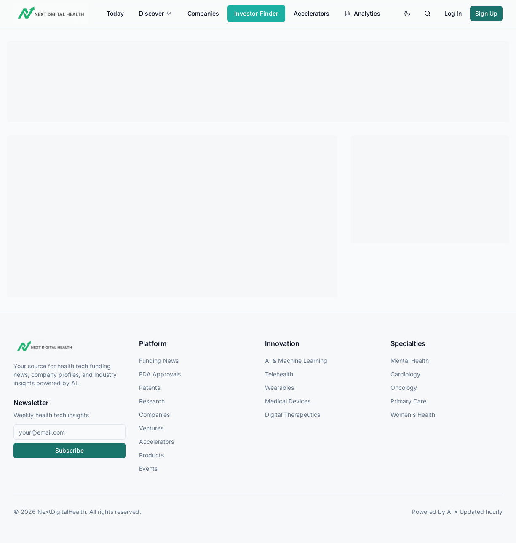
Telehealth (279, 374)
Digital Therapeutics (292, 414)
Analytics (362, 13)
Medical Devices (287, 401)
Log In (453, 13)
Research (152, 401)
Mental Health (409, 360)
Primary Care (408, 401)
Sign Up (486, 13)
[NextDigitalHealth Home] (69, 346)
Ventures (151, 428)
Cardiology (405, 374)
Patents (149, 387)
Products (151, 455)
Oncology (403, 387)
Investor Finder (256, 13)
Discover (155, 13)
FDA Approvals (160, 374)
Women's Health (412, 414)
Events (148, 468)
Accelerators (311, 13)
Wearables (279, 387)
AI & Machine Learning (296, 360)
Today (115, 13)
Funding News (159, 360)
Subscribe (69, 450)
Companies (203, 13)
